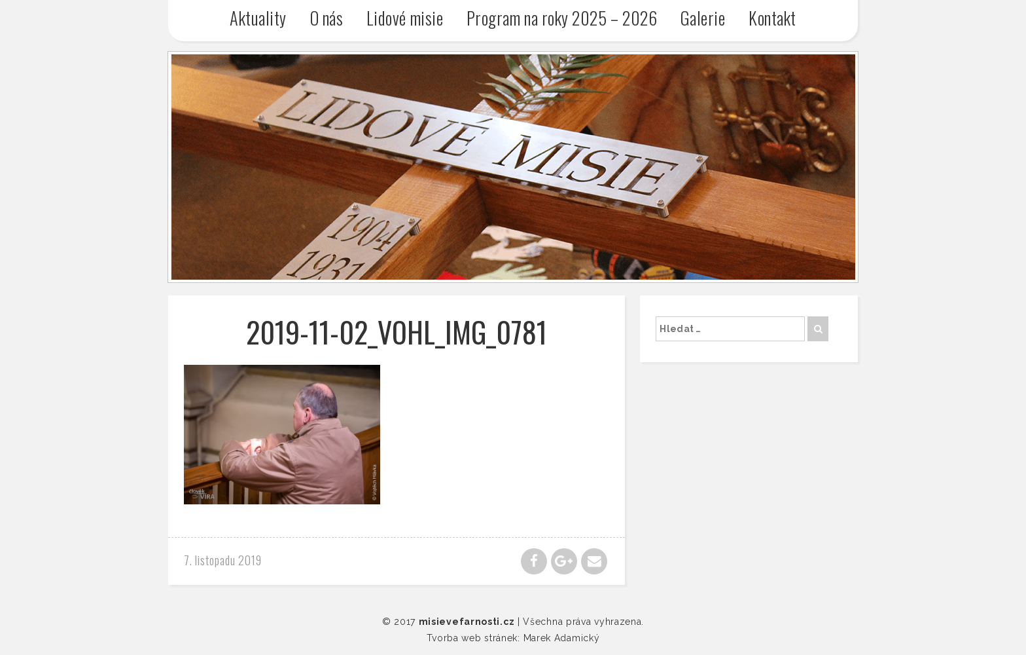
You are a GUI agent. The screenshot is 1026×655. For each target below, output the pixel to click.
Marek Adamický (561, 638)
